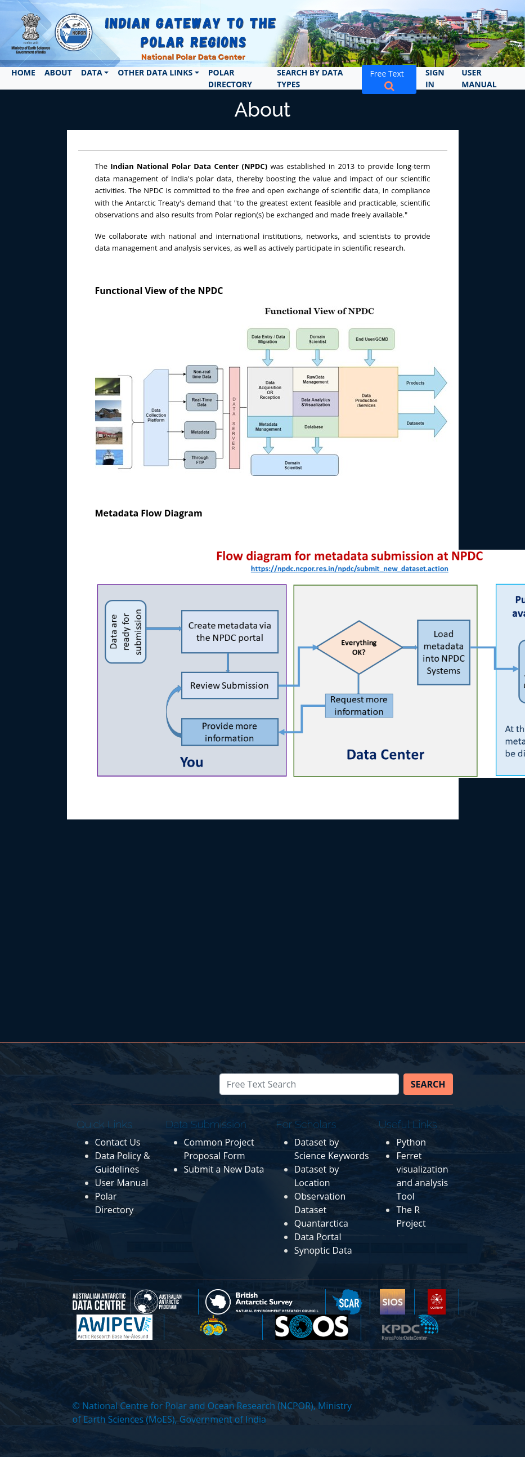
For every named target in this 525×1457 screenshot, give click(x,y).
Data (91, 72)
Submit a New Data (224, 1169)
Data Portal (318, 1237)
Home (23, 72)
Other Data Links (155, 72)
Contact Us (118, 1142)
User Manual (478, 78)
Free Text (389, 79)
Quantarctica (321, 1223)
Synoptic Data (323, 1250)
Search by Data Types (310, 78)
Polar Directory (230, 78)
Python (411, 1142)
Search (428, 1084)
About (58, 72)
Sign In (435, 78)
